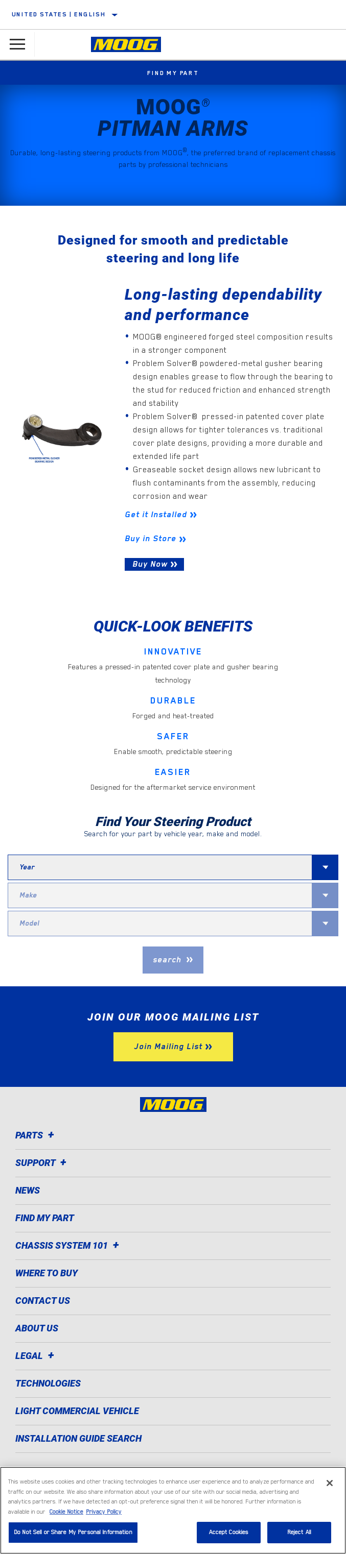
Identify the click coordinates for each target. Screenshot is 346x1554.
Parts (36, 1135)
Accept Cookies (229, 1532)
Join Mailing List (168, 1046)
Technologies (48, 1383)
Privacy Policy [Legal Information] (104, 1512)
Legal (36, 1355)
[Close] (329, 1483)
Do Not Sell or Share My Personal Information (73, 1532)
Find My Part (173, 73)
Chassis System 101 (68, 1245)
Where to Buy (46, 1273)
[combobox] (160, 867)
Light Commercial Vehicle (77, 1410)
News (27, 1190)
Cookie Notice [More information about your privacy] (66, 1512)
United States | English (59, 14)
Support (42, 1162)
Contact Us (42, 1300)
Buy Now (150, 564)
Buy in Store (150, 538)
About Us (36, 1328)
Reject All (299, 1532)
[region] (173, 1510)
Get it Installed (156, 514)
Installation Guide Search (78, 1438)
